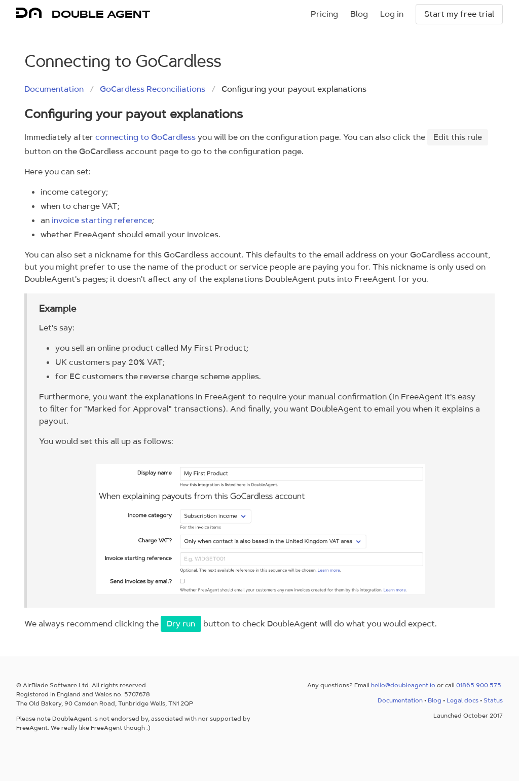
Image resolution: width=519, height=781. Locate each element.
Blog (359, 14)
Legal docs (462, 700)
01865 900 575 (478, 685)
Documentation (54, 89)
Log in (391, 14)
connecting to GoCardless (145, 137)
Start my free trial (459, 14)
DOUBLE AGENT (101, 14)
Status (493, 700)
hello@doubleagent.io (403, 685)
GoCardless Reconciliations (152, 89)
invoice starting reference (102, 220)
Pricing (324, 14)
